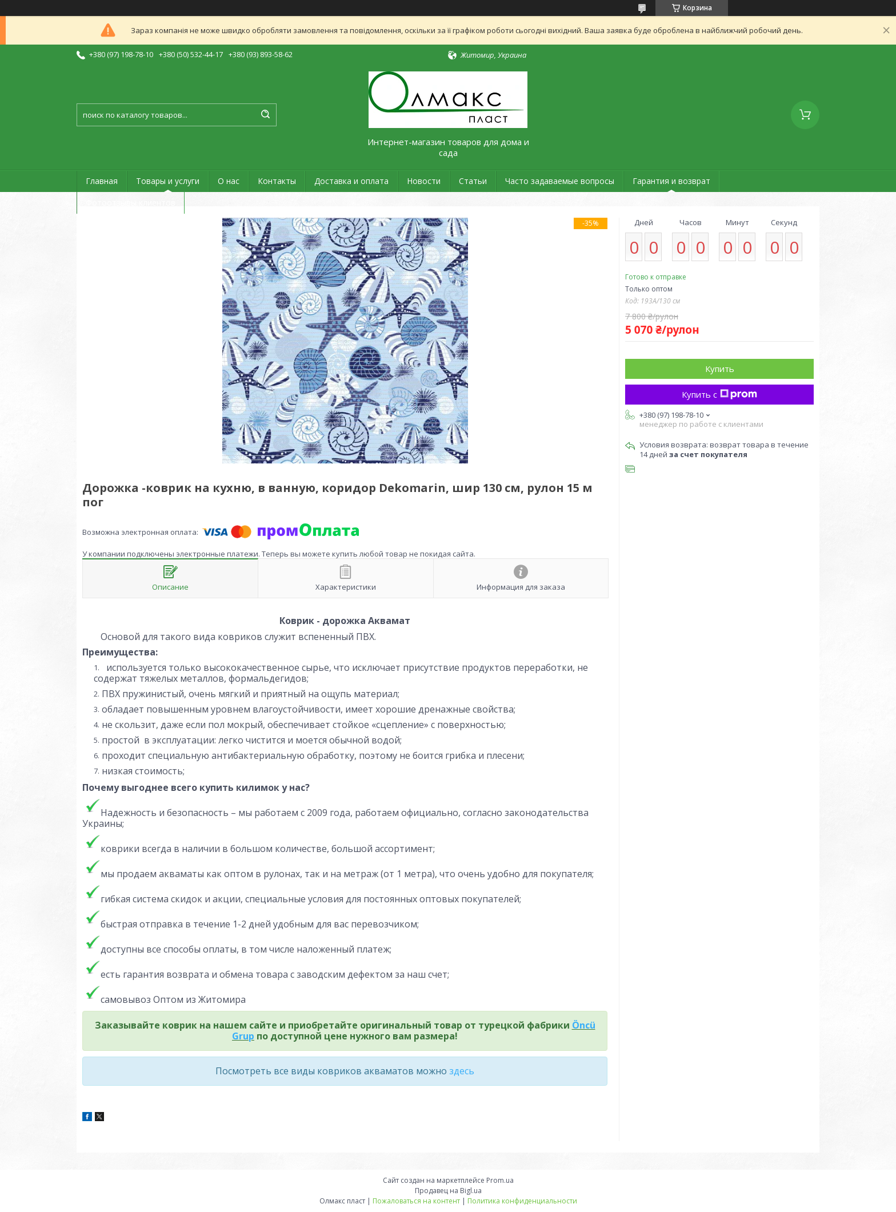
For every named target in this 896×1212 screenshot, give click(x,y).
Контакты (277, 180)
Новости (424, 180)
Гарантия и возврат (671, 180)
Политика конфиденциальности (522, 1201)
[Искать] (265, 114)
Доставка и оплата (351, 180)
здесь (461, 1071)
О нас (228, 180)
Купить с (719, 394)
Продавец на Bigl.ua (448, 1190)
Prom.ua (500, 1180)
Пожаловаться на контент (416, 1201)
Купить (719, 368)
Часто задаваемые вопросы (559, 180)
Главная (102, 180)
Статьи (473, 180)
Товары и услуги (167, 180)
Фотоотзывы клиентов (130, 202)
